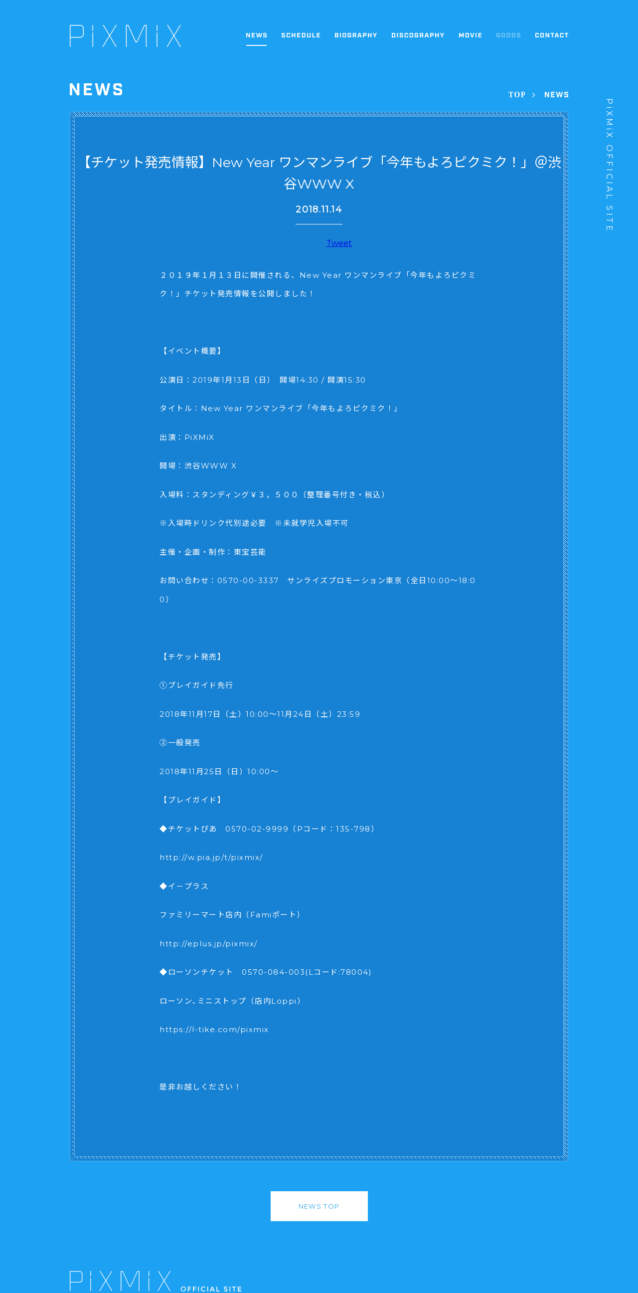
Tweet (339, 243)
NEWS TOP (319, 1206)
